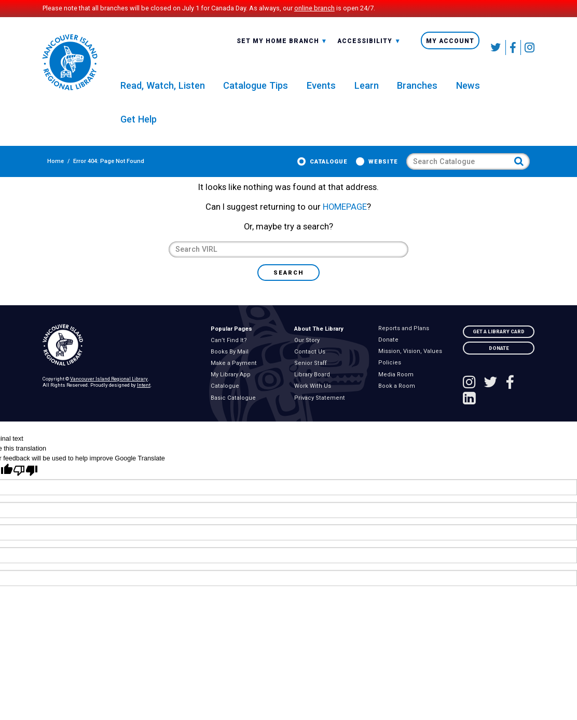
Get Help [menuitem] (138, 123)
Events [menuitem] (321, 89)
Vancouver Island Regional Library (109, 390)
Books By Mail (232, 363)
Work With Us (314, 398)
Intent (143, 396)
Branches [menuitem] (417, 89)
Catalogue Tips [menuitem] (255, 89)
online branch (314, 8)
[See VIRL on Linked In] (469, 410)
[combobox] (282, 47)
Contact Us (311, 363)
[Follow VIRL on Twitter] (496, 47)
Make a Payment (236, 375)
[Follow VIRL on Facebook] (513, 47)
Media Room (397, 386)
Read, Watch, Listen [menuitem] (162, 89)
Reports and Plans (405, 339)
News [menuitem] (468, 89)
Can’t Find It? (231, 351)
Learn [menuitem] (366, 89)
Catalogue (333, 166)
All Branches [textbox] (264, 46)
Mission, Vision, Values (412, 363)
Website (388, 166)
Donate (390, 351)
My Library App (233, 386)
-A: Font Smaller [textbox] (369, 46)
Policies (391, 374)
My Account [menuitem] (450, 47)
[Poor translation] (25, 482)
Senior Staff (312, 375)
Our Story (309, 351)
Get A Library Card (499, 342)
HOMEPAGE (345, 218)
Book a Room (398, 397)
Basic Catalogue (235, 409)
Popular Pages (231, 339)
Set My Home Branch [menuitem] (282, 47)
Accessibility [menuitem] (369, 47)
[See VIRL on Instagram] (527, 47)
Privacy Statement (321, 409)
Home (51, 166)
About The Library (319, 339)
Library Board (314, 386)
